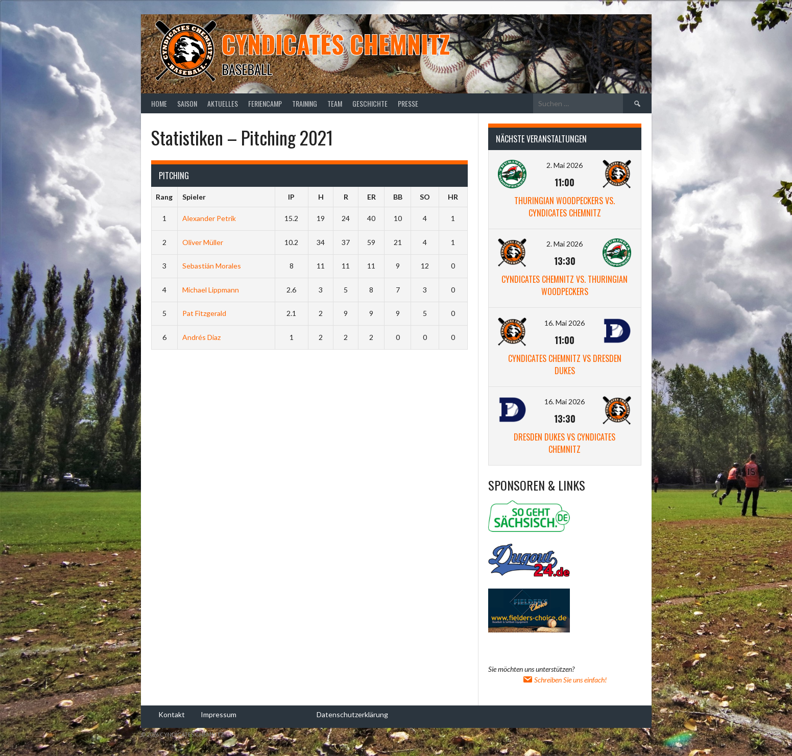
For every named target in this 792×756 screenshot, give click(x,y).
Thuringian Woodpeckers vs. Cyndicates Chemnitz (564, 206)
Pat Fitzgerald (204, 313)
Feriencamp (265, 103)
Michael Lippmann (210, 289)
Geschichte (370, 103)
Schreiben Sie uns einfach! (564, 679)
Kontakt (171, 714)
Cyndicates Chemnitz (336, 44)
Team (334, 103)
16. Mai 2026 (564, 323)
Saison (187, 103)
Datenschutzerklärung (352, 714)
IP (291, 196)
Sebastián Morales (211, 265)
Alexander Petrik (209, 218)
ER (371, 196)
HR (453, 196)
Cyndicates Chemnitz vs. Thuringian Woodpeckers (564, 285)
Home (159, 103)
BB (397, 196)
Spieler (194, 196)
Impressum (218, 714)
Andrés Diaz (201, 337)
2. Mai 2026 (564, 165)
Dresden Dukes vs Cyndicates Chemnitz (564, 443)
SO (425, 196)
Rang (164, 196)
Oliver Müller (202, 242)
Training (304, 103)
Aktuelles (222, 103)
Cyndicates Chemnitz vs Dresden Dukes (564, 364)
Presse (408, 103)
